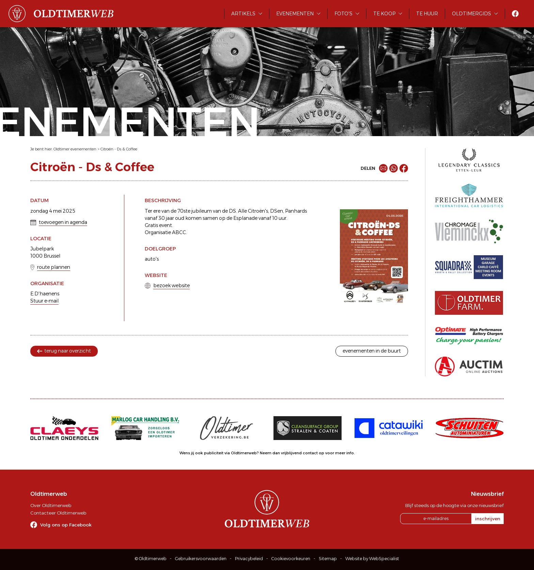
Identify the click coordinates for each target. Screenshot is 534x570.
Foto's (343, 14)
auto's (152, 259)
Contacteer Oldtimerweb (58, 513)
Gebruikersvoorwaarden (200, 558)
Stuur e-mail (44, 301)
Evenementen (295, 14)
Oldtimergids (471, 14)
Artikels (243, 14)
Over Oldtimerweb (50, 505)
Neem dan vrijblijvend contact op (292, 453)
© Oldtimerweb (151, 558)
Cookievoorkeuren (290, 558)
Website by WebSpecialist (372, 558)
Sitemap (328, 558)
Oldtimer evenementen (74, 149)
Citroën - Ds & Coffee (118, 149)
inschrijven (487, 518)
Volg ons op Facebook (66, 524)
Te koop (384, 14)
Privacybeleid (249, 558)
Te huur (427, 14)
